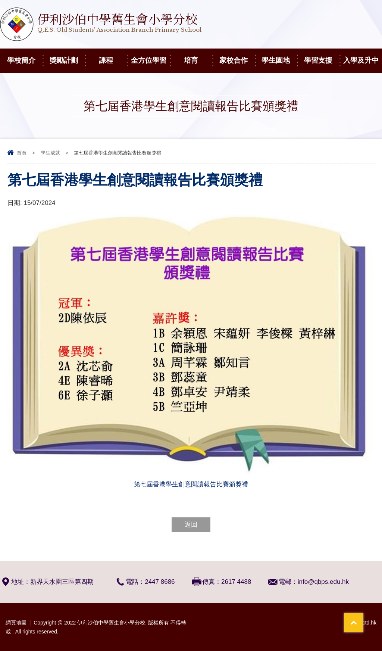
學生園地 (279, 56)
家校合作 (237, 56)
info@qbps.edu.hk (323, 581)
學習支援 (321, 56)
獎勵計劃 (67, 56)
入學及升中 (362, 56)
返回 (191, 524)
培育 (198, 56)
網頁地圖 (16, 623)
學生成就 (50, 153)
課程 (113, 56)
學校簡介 (25, 56)
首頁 (21, 153)
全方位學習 (150, 56)
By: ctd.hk (365, 623)
